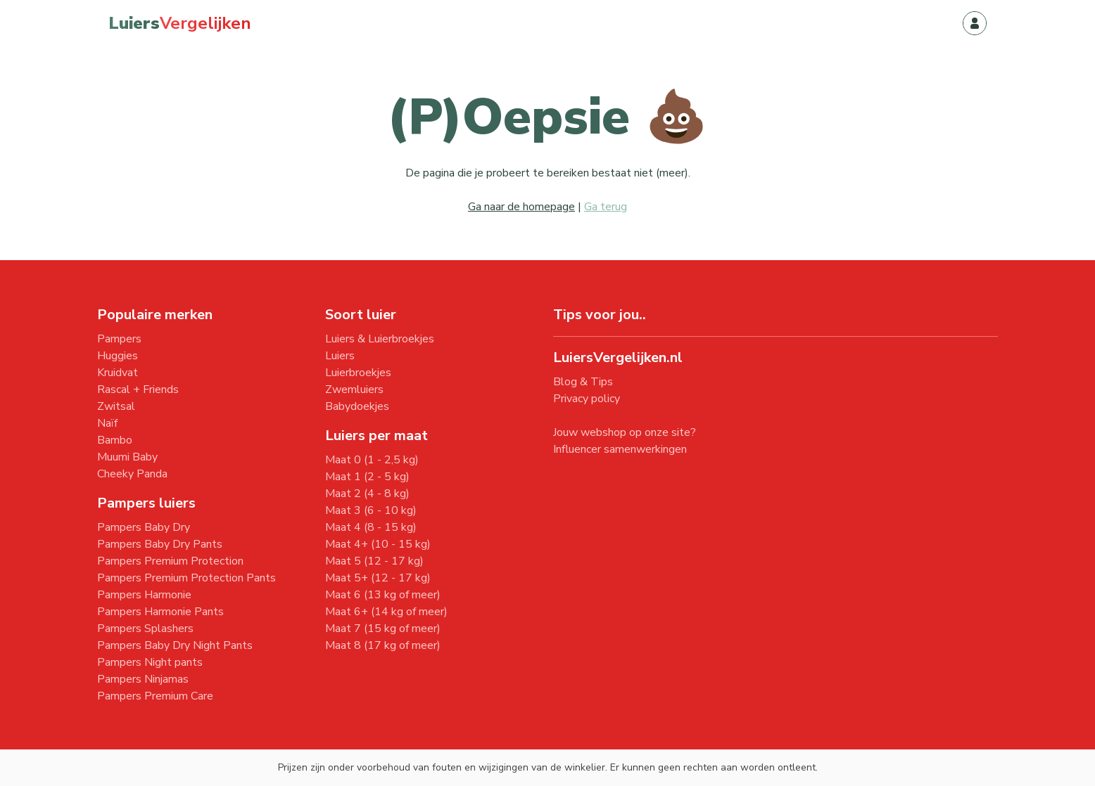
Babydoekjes (357, 406)
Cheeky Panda (132, 474)
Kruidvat (117, 372)
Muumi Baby (127, 457)
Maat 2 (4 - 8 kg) (367, 493)
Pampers (119, 339)
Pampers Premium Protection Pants (186, 578)
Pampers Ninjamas (143, 679)
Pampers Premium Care (155, 696)
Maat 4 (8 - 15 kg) (371, 527)
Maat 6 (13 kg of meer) (383, 595)
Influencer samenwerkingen (620, 449)
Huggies (117, 355)
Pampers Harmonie (144, 595)
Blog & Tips (583, 381)
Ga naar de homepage (521, 206)
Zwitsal (116, 406)
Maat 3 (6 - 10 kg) (371, 510)
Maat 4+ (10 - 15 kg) (378, 544)
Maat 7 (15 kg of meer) (383, 628)
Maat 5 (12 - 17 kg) (374, 561)
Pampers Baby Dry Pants (159, 544)
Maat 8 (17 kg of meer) (383, 645)
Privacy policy (586, 398)
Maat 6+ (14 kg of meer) (386, 611)
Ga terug (605, 206)
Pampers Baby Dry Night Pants (175, 645)
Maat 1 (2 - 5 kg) (367, 476)
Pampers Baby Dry (143, 527)
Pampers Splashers (145, 628)
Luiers (340, 355)
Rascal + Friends (138, 389)
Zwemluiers (354, 389)
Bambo (114, 440)
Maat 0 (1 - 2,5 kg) (372, 460)
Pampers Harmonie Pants (160, 611)
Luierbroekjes (358, 372)
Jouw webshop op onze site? (624, 432)
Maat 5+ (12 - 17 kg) (378, 578)
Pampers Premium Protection (170, 561)
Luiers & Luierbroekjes (379, 339)
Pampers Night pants (150, 662)
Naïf (107, 423)
